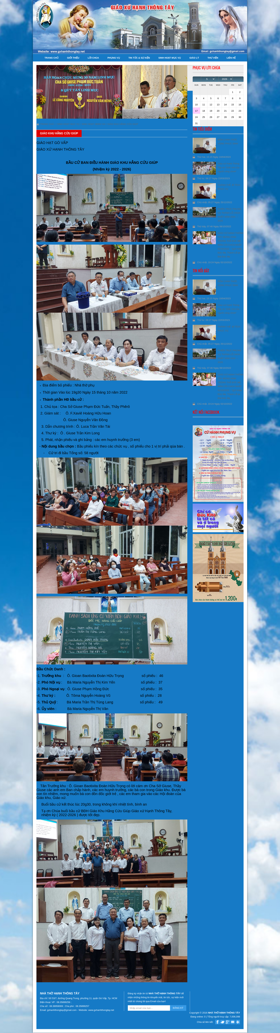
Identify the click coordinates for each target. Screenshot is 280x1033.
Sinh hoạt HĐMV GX (94, 124)
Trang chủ (51, 57)
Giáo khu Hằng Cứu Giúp (123, 124)
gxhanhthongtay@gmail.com (62, 1010)
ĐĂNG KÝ (178, 1008)
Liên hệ (231, 57)
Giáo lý (194, 57)
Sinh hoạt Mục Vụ (169, 57)
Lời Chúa (93, 57)
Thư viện (213, 57)
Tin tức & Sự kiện (139, 57)
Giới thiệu (73, 57)
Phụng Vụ (114, 57)
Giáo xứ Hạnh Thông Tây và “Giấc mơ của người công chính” (228, 167)
